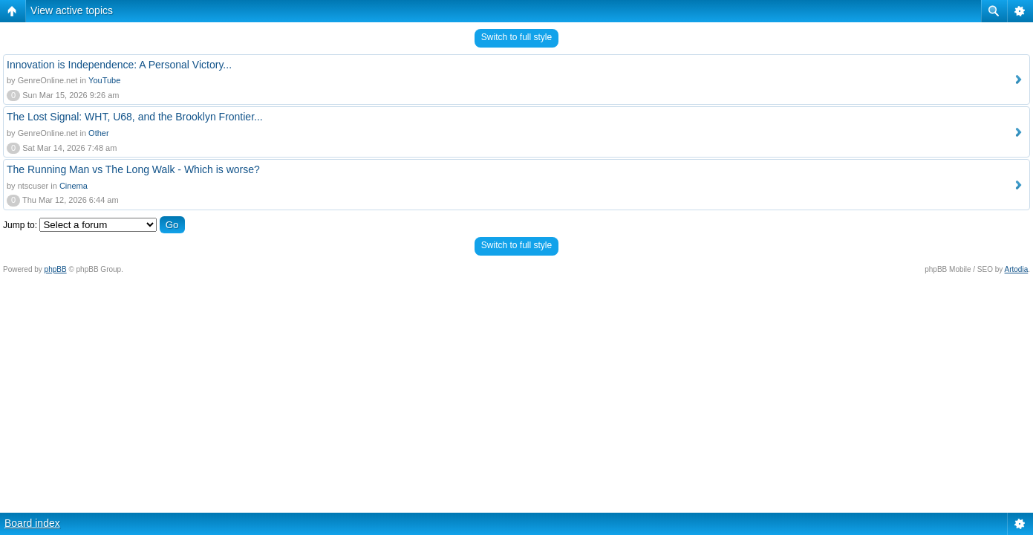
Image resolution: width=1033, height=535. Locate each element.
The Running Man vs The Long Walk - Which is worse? (133, 169)
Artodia (1017, 269)
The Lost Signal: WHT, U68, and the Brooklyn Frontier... (135, 117)
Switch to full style (516, 37)
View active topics (71, 10)
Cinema (73, 185)
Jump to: (20, 225)
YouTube (104, 80)
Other (98, 133)
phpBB (56, 269)
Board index (32, 523)
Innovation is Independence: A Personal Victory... (119, 65)
